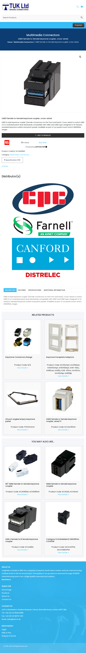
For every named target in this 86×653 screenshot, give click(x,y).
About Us (5, 596)
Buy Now (43, 142)
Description (10, 290)
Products (5, 593)
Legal (4, 629)
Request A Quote (9, 636)
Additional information (54, 290)
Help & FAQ (6, 633)
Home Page (6, 590)
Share (5, 166)
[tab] (10, 290)
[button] (80, 57)
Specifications (34, 290)
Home (9, 42)
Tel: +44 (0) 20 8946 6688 (12, 613)
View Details (22, 368)
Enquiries (78, 25)
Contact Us (6, 599)
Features (22, 290)
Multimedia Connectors (24, 42)
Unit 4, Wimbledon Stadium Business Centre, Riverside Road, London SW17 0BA (34, 609)
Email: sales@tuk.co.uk (11, 619)
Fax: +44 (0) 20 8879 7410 (12, 616)
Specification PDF (12, 160)
